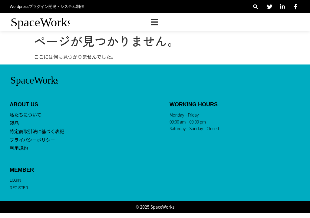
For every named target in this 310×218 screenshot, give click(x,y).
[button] (255, 6)
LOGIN (15, 180)
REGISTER (19, 187)
